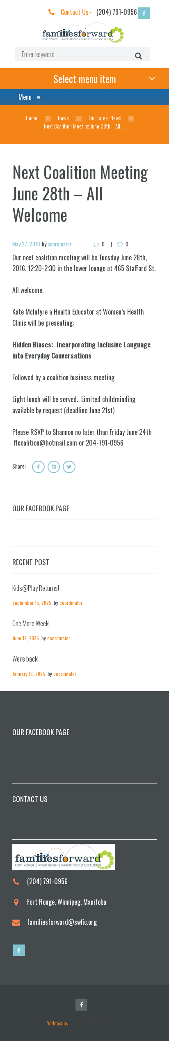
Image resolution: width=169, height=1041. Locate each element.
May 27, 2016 (26, 244)
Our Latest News (105, 118)
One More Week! (31, 623)
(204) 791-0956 (116, 12)
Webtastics (57, 1023)
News (63, 118)
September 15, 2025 (31, 602)
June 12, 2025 (25, 637)
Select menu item (84, 78)
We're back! (25, 659)
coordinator (60, 244)
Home (31, 118)
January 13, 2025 (28, 673)
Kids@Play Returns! (35, 588)
